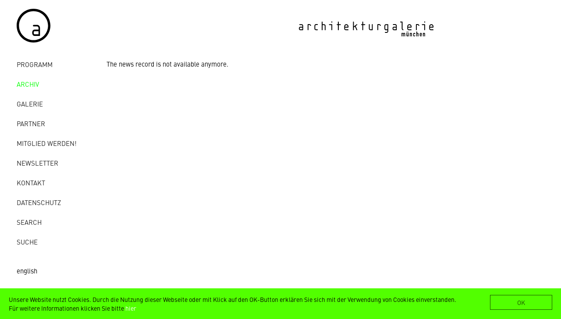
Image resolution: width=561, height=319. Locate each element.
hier (130, 308)
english (27, 270)
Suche (27, 241)
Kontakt (31, 182)
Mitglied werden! (47, 143)
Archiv (28, 84)
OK (521, 302)
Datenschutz (39, 202)
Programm (35, 64)
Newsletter (37, 162)
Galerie (30, 103)
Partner (31, 123)
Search (29, 222)
